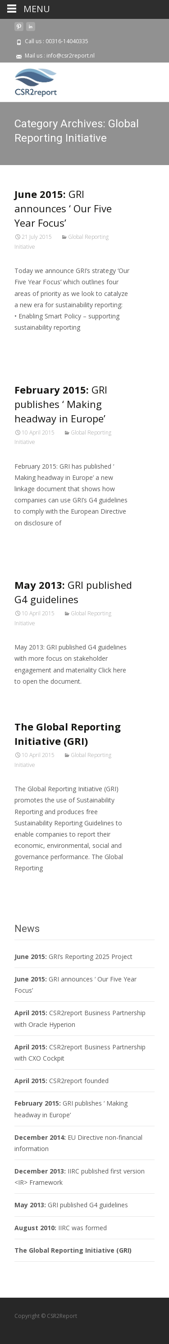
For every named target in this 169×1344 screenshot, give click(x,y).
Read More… (34, 344)
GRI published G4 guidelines (71, 1205)
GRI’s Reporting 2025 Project (73, 956)
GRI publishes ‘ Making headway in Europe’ (60, 404)
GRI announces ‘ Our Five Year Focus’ (63, 208)
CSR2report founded (61, 1080)
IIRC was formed (60, 1227)
